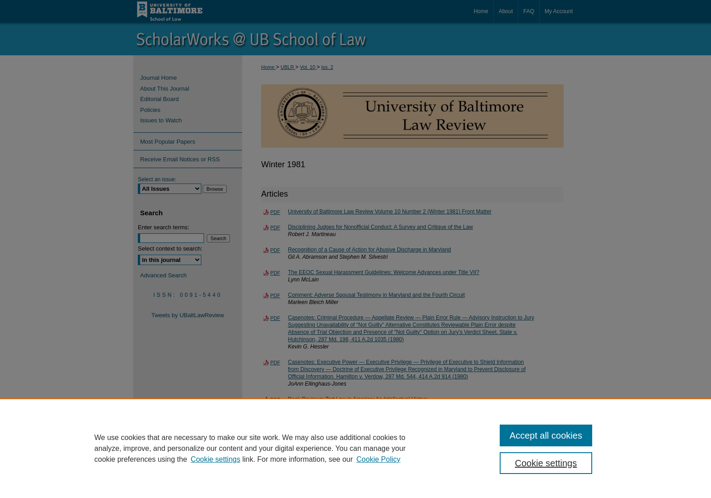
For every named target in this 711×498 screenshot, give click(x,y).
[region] (355, 448)
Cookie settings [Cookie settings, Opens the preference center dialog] (546, 463)
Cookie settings (215, 459)
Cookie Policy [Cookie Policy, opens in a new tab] (378, 459)
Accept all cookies (546, 435)
